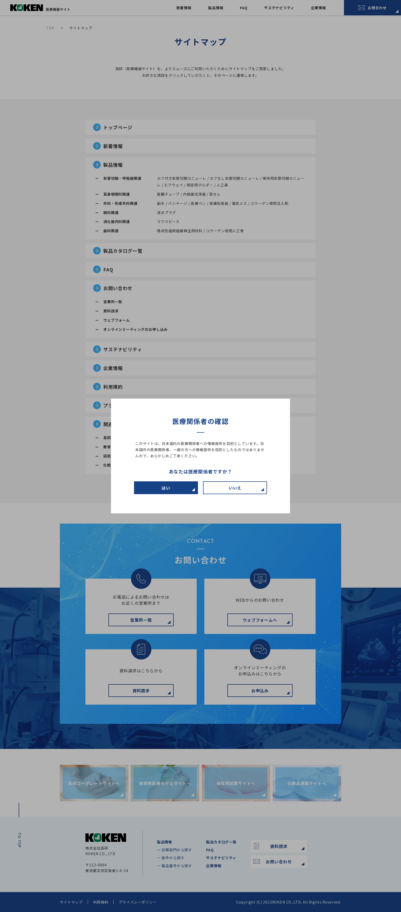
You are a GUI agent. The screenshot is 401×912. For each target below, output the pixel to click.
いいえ (235, 488)
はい (166, 488)
